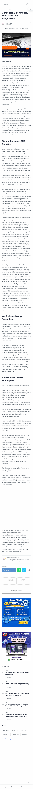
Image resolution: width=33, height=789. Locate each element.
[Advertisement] (16, 507)
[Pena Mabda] (9, 23)
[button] (4, 4)
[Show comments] (28, 787)
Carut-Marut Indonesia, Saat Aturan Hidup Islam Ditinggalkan (17, 694)
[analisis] (6, 730)
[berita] (15, 730)
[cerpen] (15, 734)
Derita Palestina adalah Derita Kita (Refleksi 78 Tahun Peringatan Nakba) (17, 705)
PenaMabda (9, 782)
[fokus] (24, 734)
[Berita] (23, 730)
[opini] (7, 670)
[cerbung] (6, 734)
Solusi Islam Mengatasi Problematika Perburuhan (17, 673)
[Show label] (9, 739)
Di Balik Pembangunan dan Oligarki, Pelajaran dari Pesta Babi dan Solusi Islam (17, 684)
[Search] (30, 4)
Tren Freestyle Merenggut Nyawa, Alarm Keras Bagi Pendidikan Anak (16, 715)
